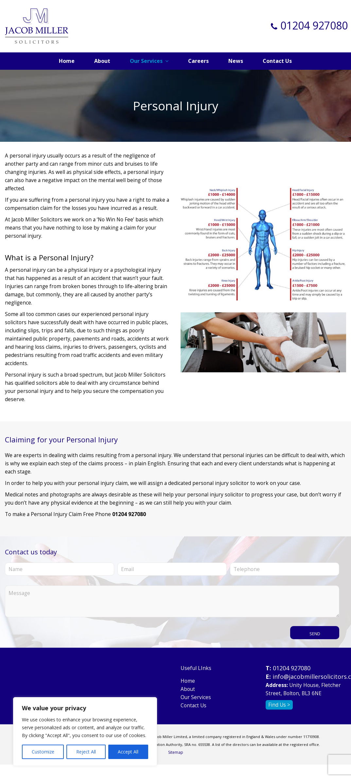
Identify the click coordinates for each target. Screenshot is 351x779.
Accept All (128, 752)
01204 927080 (314, 25)
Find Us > (279, 704)
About (188, 689)
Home (188, 680)
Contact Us (193, 705)
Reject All (86, 752)
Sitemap (175, 752)
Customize (43, 752)
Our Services (196, 697)
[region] (85, 731)
